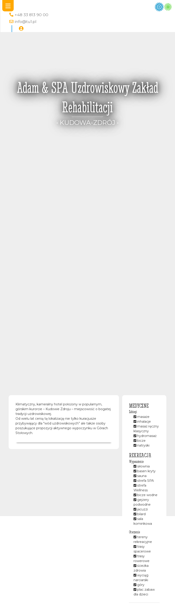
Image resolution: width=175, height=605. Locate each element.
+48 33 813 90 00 (31, 14)
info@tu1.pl (25, 21)
